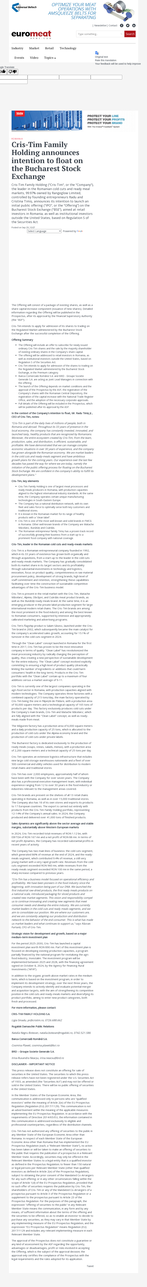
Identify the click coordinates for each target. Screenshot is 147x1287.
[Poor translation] (12, 72)
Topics (48, 57)
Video (34, 57)
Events (19, 57)
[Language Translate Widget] (44, 231)
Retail (49, 48)
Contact (113, 25)
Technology (68, 48)
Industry (17, 48)
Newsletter (100, 25)
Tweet (90, 1266)
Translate (85, 231)
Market (34, 48)
